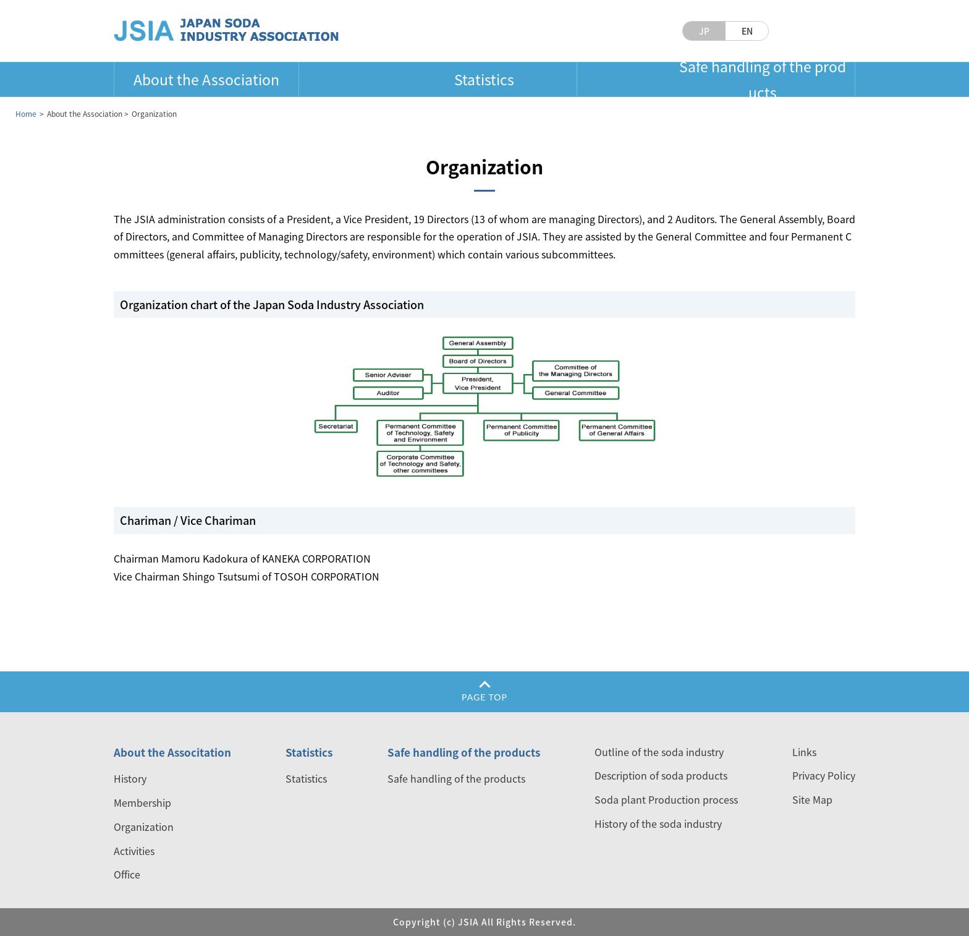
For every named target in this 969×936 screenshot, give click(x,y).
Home (25, 113)
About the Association (206, 79)
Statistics (484, 79)
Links (804, 751)
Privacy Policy (823, 775)
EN (747, 31)
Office (127, 874)
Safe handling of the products (762, 79)
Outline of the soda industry (659, 751)
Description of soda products (661, 775)
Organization (144, 826)
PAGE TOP (484, 697)
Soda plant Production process (666, 799)
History (130, 778)
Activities (134, 850)
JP (704, 31)
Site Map (812, 799)
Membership (142, 802)
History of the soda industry (658, 823)
